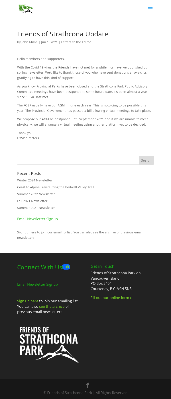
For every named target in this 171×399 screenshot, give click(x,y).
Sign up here (26, 232)
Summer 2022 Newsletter (36, 194)
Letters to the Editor (76, 42)
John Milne (30, 42)
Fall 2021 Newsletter (32, 201)
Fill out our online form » (111, 297)
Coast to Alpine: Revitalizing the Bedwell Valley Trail (55, 187)
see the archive (104, 232)
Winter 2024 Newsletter (34, 180)
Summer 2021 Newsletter (36, 208)
